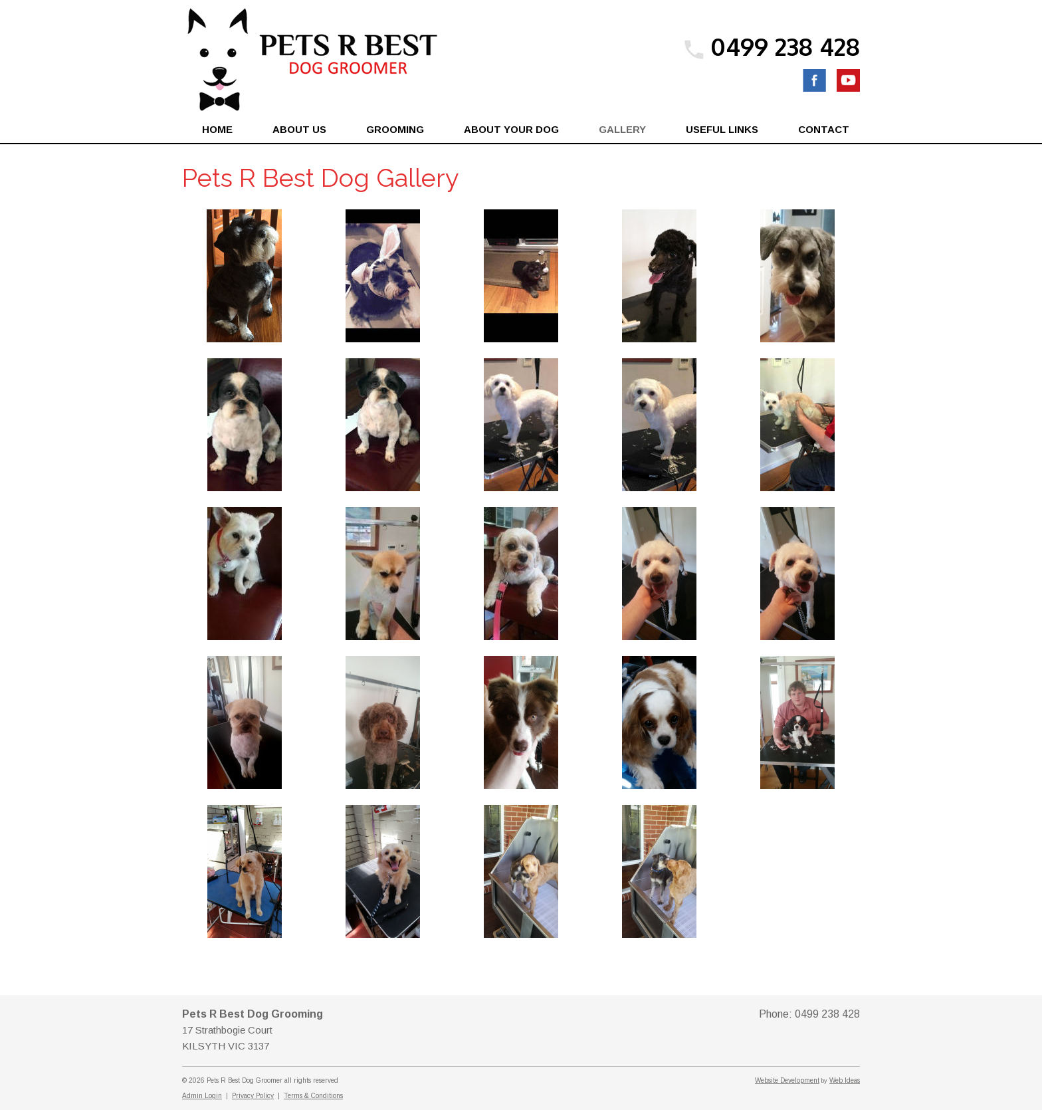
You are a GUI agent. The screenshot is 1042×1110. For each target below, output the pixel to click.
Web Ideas (844, 1080)
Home (217, 129)
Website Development (787, 1080)
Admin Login (202, 1095)
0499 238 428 (785, 46)
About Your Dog (511, 129)
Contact (823, 129)
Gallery (622, 129)
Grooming (395, 129)
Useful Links (722, 129)
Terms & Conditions (313, 1095)
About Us (299, 129)
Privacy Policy (253, 1095)
